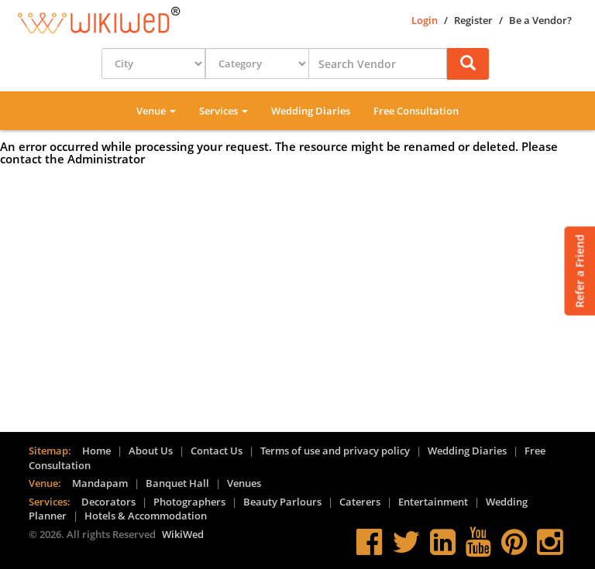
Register (473, 20)
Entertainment (433, 502)
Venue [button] (156, 111)
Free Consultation (416, 111)
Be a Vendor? (540, 20)
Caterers (359, 502)
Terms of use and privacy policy (335, 451)
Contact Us (216, 451)
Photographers (189, 502)
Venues (244, 483)
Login (424, 20)
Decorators (108, 502)
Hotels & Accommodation (145, 516)
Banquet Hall (177, 483)
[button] (468, 64)
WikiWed (183, 534)
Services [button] (223, 111)
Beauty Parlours (282, 502)
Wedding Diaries (310, 111)
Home (96, 451)
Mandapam (100, 483)
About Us (151, 451)
